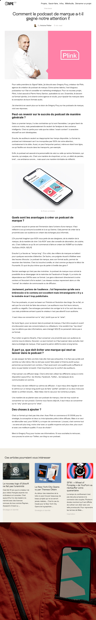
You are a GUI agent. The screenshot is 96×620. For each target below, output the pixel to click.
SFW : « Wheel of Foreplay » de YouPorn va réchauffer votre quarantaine (79, 486)
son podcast (55, 436)
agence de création (20, 87)
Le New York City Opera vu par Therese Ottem (47, 488)
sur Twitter (34, 436)
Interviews (48, 8)
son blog (43, 436)
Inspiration (71, 514)
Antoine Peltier (46, 25)
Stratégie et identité (10, 510)
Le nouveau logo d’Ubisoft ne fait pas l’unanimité (16, 484)
